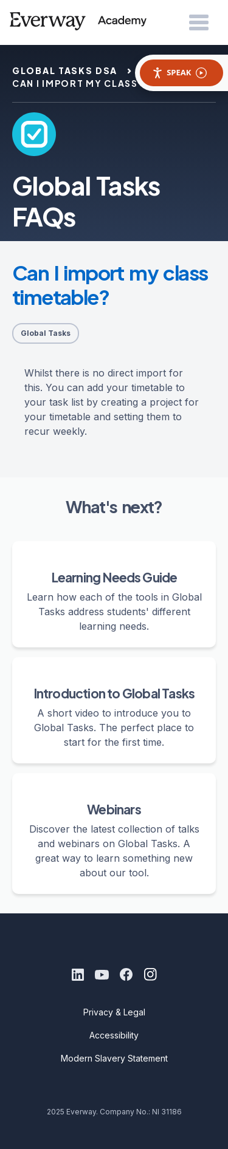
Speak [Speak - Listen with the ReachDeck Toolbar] (179, 72)
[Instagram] (150, 974)
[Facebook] (126, 974)
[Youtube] (102, 974)
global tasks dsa (64, 70)
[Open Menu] (199, 23)
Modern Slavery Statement (114, 1058)
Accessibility (114, 1035)
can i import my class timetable (105, 83)
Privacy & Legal (114, 1012)
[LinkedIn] (78, 974)
